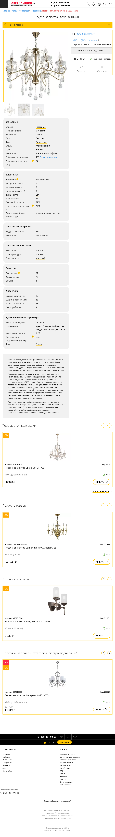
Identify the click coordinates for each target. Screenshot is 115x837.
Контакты (6, 754)
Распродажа (7, 762)
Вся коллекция (102, 491)
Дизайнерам (65, 768)
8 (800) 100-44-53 (60, 2)
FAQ (61, 771)
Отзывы (63, 774)
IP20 (38, 333)
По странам (7, 760)
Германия (41, 127)
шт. (47, 742)
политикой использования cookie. (58, 818)
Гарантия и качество (68, 760)
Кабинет (56, 326)
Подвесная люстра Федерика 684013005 (26, 695)
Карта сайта (7, 771)
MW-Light (40, 130)
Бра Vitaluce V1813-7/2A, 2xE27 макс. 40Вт (27, 621)
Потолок (40, 322)
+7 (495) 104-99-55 (60, 5)
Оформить (64, 742)
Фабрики (6, 757)
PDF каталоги (65, 785)
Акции (5, 768)
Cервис (64, 749)
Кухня (39, 326)
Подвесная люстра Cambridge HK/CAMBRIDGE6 (30, 547)
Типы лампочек (66, 782)
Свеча (39, 134)
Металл (39, 153)
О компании (10, 749)
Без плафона (50, 153)
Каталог (16, 10)
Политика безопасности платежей (57, 801)
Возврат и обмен (66, 762)
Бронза (39, 149)
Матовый (40, 258)
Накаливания (42, 179)
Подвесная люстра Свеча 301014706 (24, 467)
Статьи (63, 779)
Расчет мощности (49, 157)
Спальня (47, 326)
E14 (37, 194)
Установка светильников (70, 757)
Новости (63, 776)
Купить (102, 482)
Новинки (6, 765)
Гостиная (60, 329)
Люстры (25, 10)
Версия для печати (86, 34)
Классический (43, 145)
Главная (6, 10)
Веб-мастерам (65, 765)
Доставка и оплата (67, 754)
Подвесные (35, 10)
